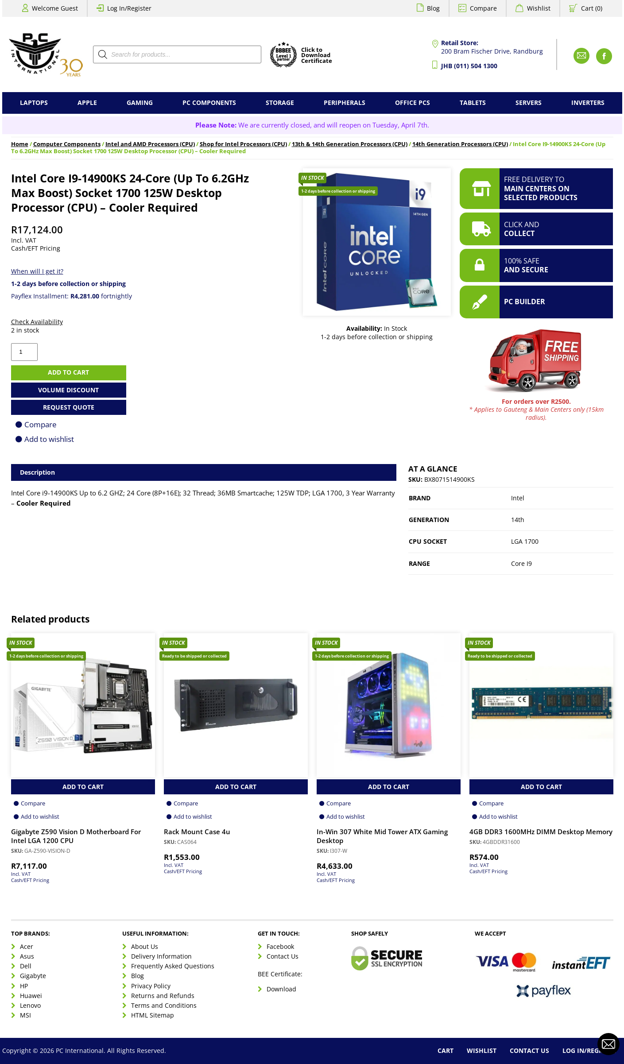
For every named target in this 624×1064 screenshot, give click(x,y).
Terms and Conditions (164, 1005)
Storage (280, 102)
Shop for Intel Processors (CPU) (243, 144)
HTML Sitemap (152, 1015)
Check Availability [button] (37, 322)
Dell (25, 966)
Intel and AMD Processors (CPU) (150, 144)
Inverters (588, 102)
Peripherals (344, 102)
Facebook (280, 946)
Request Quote (68, 407)
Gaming (140, 102)
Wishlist (538, 8)
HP (24, 986)
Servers (528, 102)
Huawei (31, 995)
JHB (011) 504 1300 (469, 66)
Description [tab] (37, 472)
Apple (87, 102)
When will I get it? (37, 271)
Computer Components (67, 144)
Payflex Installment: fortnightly (71, 296)
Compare (483, 8)
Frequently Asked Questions (172, 966)
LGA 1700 (525, 541)
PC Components (209, 102)
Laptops (34, 102)
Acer (26, 946)
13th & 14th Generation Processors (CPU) (349, 144)
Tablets (473, 102)
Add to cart (68, 372)
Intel (517, 498)
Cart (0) (591, 8)
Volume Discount (68, 390)
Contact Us (282, 956)
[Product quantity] (24, 352)
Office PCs (412, 102)
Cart (445, 1050)
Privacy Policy (151, 986)
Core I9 (521, 563)
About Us (144, 946)
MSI (25, 1015)
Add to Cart (83, 786)
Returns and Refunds (162, 995)
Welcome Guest (55, 8)
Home (19, 144)
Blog (433, 8)
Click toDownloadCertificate (316, 55)
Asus (27, 956)
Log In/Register (129, 8)
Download (281, 989)
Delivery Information (161, 956)
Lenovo (30, 1005)
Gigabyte (33, 975)
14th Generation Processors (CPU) (460, 144)
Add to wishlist (49, 439)
